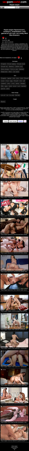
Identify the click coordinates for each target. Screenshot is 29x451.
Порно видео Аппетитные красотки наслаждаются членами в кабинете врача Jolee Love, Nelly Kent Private (14, 403)
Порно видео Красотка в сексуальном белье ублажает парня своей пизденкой (14, 234)
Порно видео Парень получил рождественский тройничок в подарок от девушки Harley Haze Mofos (14, 311)
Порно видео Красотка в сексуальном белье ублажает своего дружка (14, 253)
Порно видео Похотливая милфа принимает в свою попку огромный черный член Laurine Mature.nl (14, 422)
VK (14, 449)
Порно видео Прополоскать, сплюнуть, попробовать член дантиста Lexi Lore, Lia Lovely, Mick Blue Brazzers (14, 32)
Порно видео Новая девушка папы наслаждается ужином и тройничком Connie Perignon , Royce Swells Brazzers (14, 179)
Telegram (14, 448)
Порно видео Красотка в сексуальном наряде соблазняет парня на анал (14, 271)
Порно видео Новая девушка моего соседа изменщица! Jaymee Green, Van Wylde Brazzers (14, 160)
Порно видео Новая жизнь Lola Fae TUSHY (12, 197)
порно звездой (16, 116)
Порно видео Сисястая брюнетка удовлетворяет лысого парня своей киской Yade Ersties (14, 440)
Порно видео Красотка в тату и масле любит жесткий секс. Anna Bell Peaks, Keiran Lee (14, 290)
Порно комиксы (14, 447)
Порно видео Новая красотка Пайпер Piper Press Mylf (14, 215)
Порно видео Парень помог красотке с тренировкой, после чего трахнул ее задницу (14, 366)
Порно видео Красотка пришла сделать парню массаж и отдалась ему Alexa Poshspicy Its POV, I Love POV (14, 385)
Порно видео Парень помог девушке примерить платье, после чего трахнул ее (14, 329)
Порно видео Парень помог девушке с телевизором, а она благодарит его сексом (14, 348)
